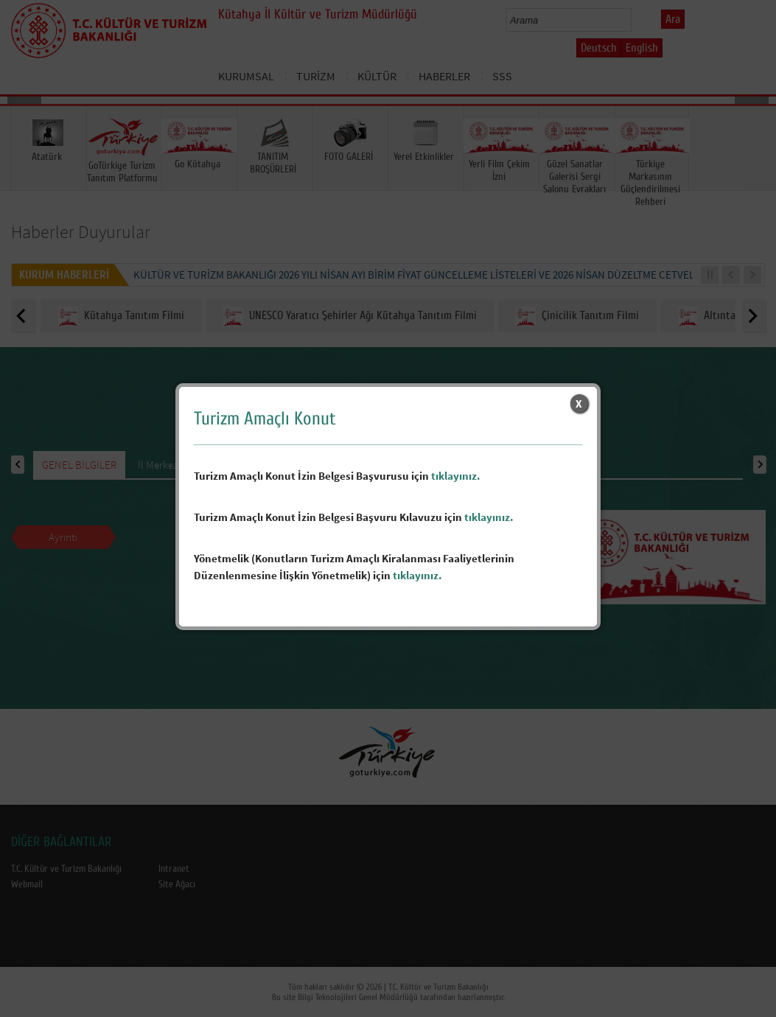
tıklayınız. (455, 476)
